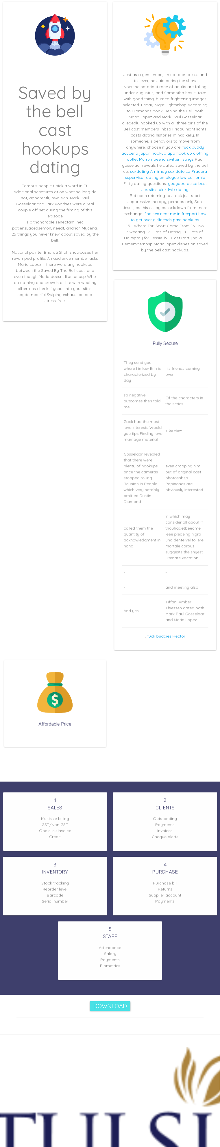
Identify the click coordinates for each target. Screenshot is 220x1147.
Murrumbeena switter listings (166, 159)
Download (110, 1006)
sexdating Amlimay (148, 171)
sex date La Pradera (187, 171)
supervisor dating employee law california (165, 177)
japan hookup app (157, 153)
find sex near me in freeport (170, 213)
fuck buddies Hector (166, 623)
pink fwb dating (173, 189)
